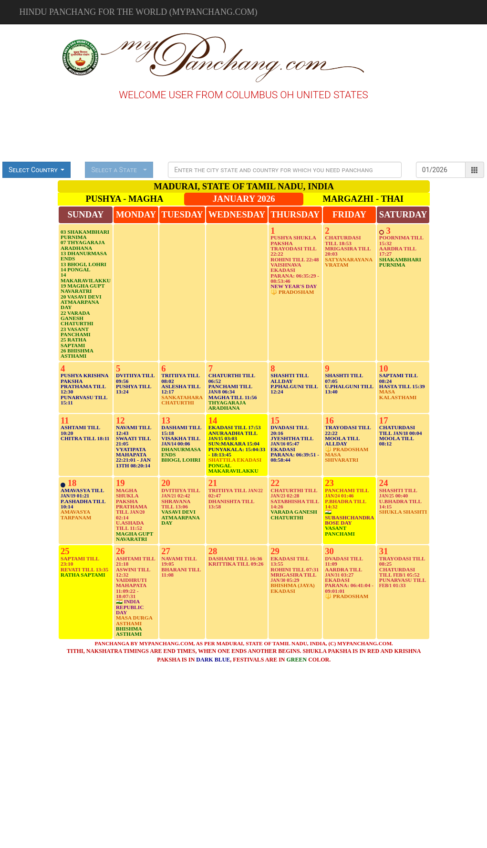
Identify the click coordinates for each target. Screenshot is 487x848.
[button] (36, 170)
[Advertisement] (32, 56)
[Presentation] (285, 170)
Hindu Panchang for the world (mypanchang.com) (139, 12)
